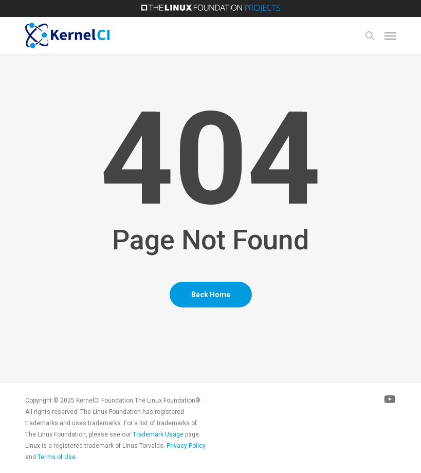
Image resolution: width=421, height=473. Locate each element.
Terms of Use (57, 457)
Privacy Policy (186, 445)
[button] (390, 35)
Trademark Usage (158, 434)
